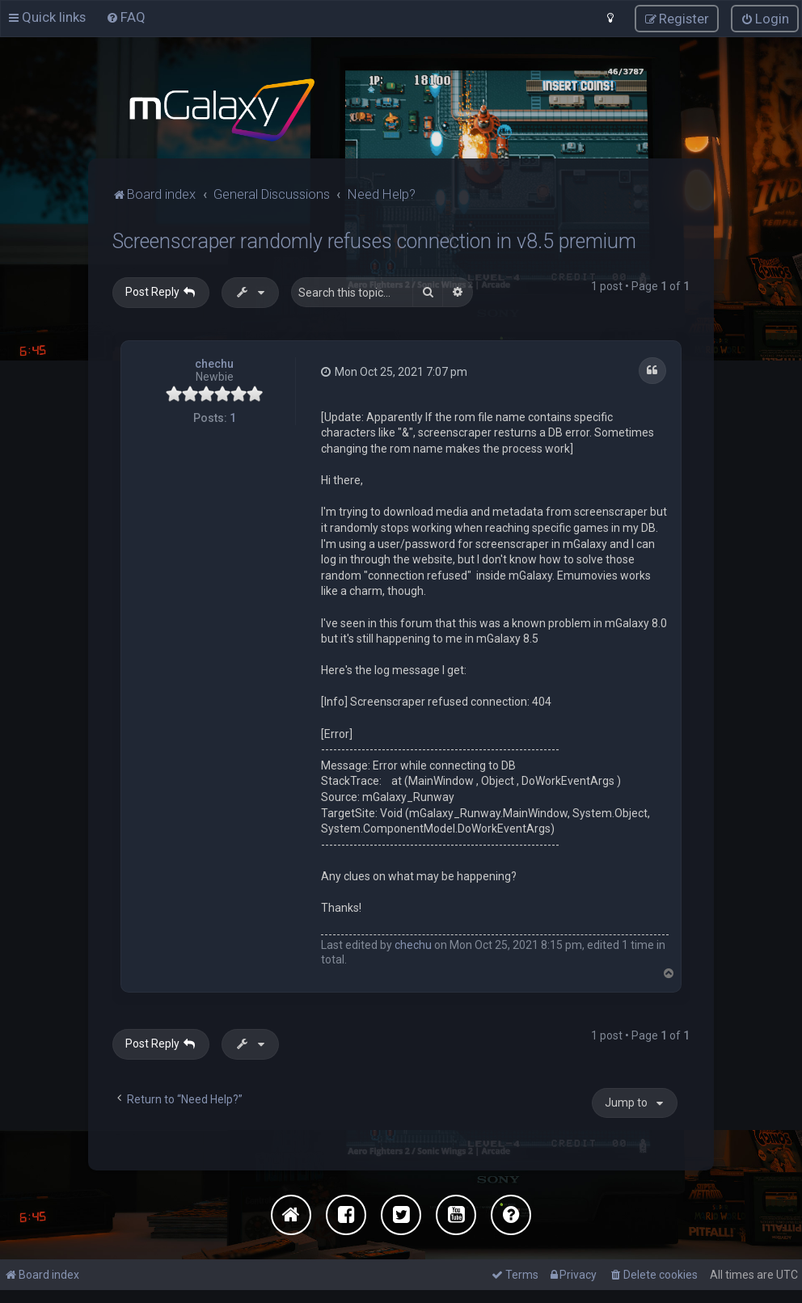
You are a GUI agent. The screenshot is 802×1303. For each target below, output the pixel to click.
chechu (214, 363)
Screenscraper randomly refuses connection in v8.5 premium (374, 241)
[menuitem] (126, 17)
